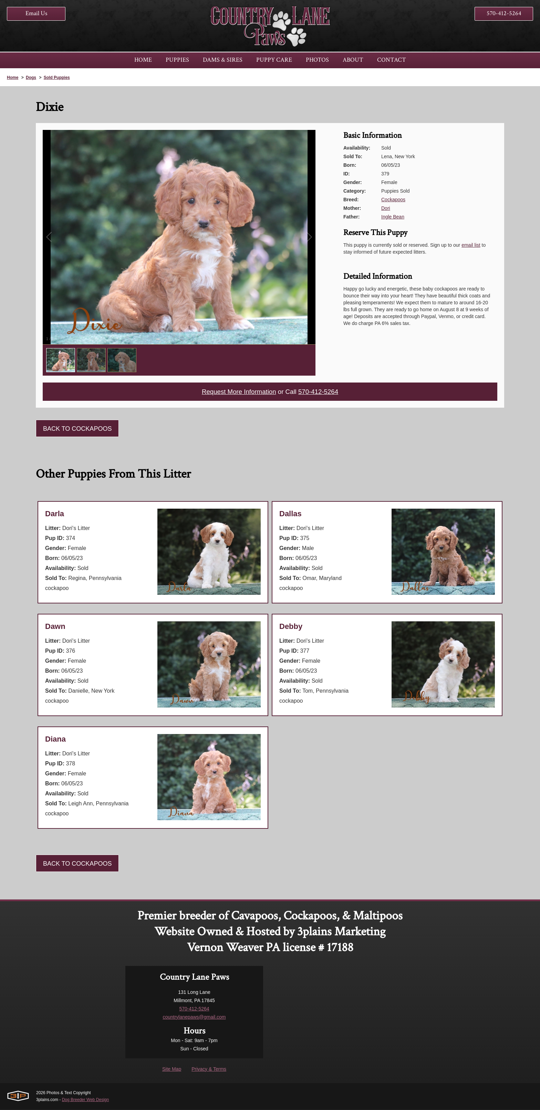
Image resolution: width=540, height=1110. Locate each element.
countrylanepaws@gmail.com (194, 1017)
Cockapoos (393, 199)
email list (470, 245)
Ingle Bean (392, 217)
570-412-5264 (504, 13)
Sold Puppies (57, 77)
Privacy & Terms (208, 1069)
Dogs (31, 77)
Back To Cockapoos (77, 429)
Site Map (171, 1069)
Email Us (36, 13)
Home (12, 77)
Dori (385, 208)
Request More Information (237, 392)
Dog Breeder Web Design (85, 1100)
